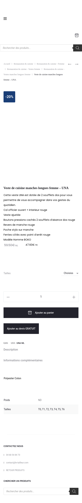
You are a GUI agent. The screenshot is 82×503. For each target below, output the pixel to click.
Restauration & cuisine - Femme (50, 64)
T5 (59, 409)
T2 (47, 409)
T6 (63, 409)
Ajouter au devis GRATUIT (21, 328)
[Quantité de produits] (41, 297)
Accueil (7, 64)
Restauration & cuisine (23, 64)
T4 (55, 409)
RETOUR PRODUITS (15, 470)
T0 (39, 409)
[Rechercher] (77, 47)
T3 (51, 409)
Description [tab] (11, 349)
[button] (8, 296)
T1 (43, 409)
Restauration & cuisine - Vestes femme (23, 69)
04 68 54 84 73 (13, 455)
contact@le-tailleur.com (17, 462)
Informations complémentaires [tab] (23, 360)
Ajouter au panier (41, 312)
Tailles (7, 273)
